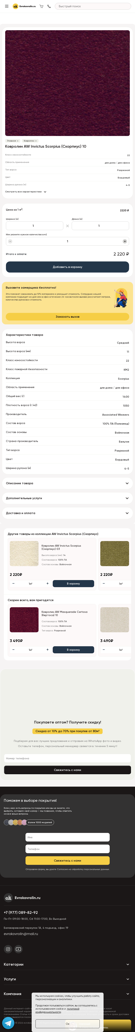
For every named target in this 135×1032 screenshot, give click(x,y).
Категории (67, 964)
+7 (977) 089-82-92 (21, 912)
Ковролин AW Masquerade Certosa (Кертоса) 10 (64, 613)
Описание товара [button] (19, 483)
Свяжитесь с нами (67, 770)
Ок (67, 1023)
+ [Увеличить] (125, 241)
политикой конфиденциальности (57, 1010)
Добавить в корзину (67, 267)
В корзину (73, 583)
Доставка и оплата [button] (20, 513)
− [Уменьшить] (10, 241)
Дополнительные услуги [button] (24, 498)
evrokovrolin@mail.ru (21, 934)
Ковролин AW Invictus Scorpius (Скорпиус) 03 (61, 547)
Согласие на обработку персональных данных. (83, 869)
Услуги (67, 979)
